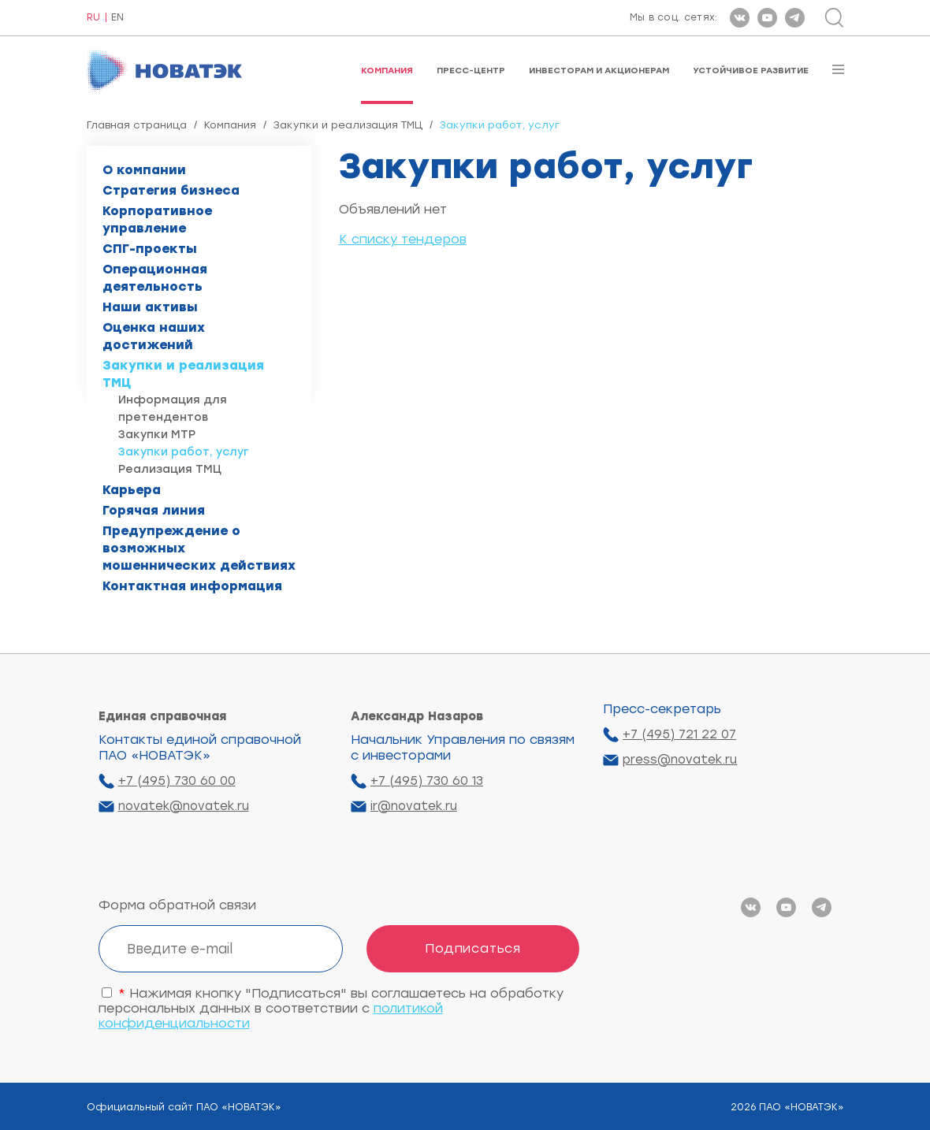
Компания (387, 70)
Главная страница (137, 125)
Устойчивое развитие (751, 70)
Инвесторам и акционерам (599, 70)
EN (117, 18)
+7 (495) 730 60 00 (177, 781)
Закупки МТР (156, 434)
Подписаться (473, 948)
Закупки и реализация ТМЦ (347, 125)
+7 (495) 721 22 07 (679, 734)
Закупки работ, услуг (183, 452)
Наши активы (150, 306)
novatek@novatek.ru (183, 806)
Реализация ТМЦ (169, 469)
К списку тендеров (403, 239)
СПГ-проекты (149, 248)
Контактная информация (192, 585)
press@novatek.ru (680, 760)
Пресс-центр (471, 70)
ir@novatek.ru (413, 806)
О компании (144, 169)
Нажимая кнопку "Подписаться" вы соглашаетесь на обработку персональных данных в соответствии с (331, 1008)
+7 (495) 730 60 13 (426, 781)
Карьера (131, 489)
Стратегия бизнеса (171, 190)
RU (93, 18)
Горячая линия (153, 510)
